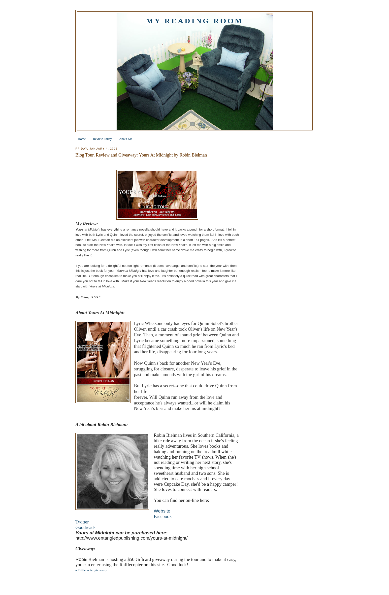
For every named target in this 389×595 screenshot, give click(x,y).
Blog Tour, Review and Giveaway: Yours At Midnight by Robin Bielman (141, 155)
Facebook (163, 516)
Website (162, 511)
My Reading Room (194, 21)
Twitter (82, 521)
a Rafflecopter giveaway (91, 570)
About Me (125, 139)
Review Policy (102, 139)
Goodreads (85, 527)
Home (82, 139)
